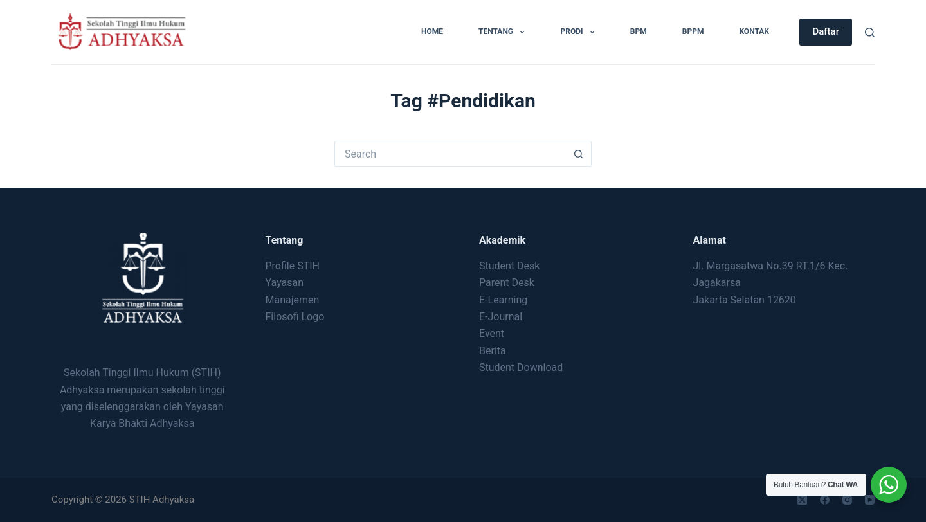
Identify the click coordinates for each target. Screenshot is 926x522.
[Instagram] (847, 500)
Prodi (579, 32)
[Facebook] (825, 500)
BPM (638, 31)
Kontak (754, 31)
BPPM (693, 31)
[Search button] (579, 153)
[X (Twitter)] (802, 500)
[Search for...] (450, 153)
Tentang (504, 32)
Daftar (825, 31)
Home (432, 31)
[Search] (870, 32)
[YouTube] (870, 500)
